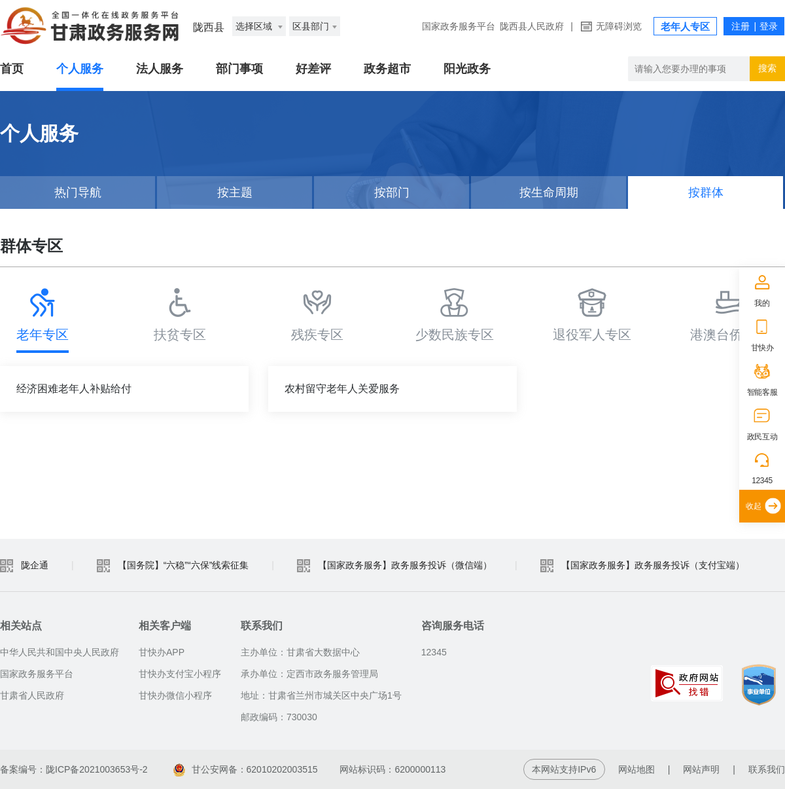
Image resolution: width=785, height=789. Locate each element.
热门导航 (77, 192)
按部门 (392, 192)
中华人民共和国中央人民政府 (59, 652)
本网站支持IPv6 (564, 769)
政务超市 (387, 68)
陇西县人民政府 (532, 26)
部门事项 (239, 68)
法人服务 (159, 68)
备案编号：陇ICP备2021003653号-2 (74, 769)
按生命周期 (548, 192)
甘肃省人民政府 (32, 695)
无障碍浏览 (619, 26)
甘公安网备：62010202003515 (245, 769)
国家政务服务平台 (458, 26)
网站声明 (701, 769)
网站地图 (636, 769)
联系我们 (766, 769)
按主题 (235, 192)
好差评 (313, 68)
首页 (12, 68)
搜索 (767, 68)
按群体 (706, 192)
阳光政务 (467, 68)
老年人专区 (685, 26)
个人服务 (79, 68)
